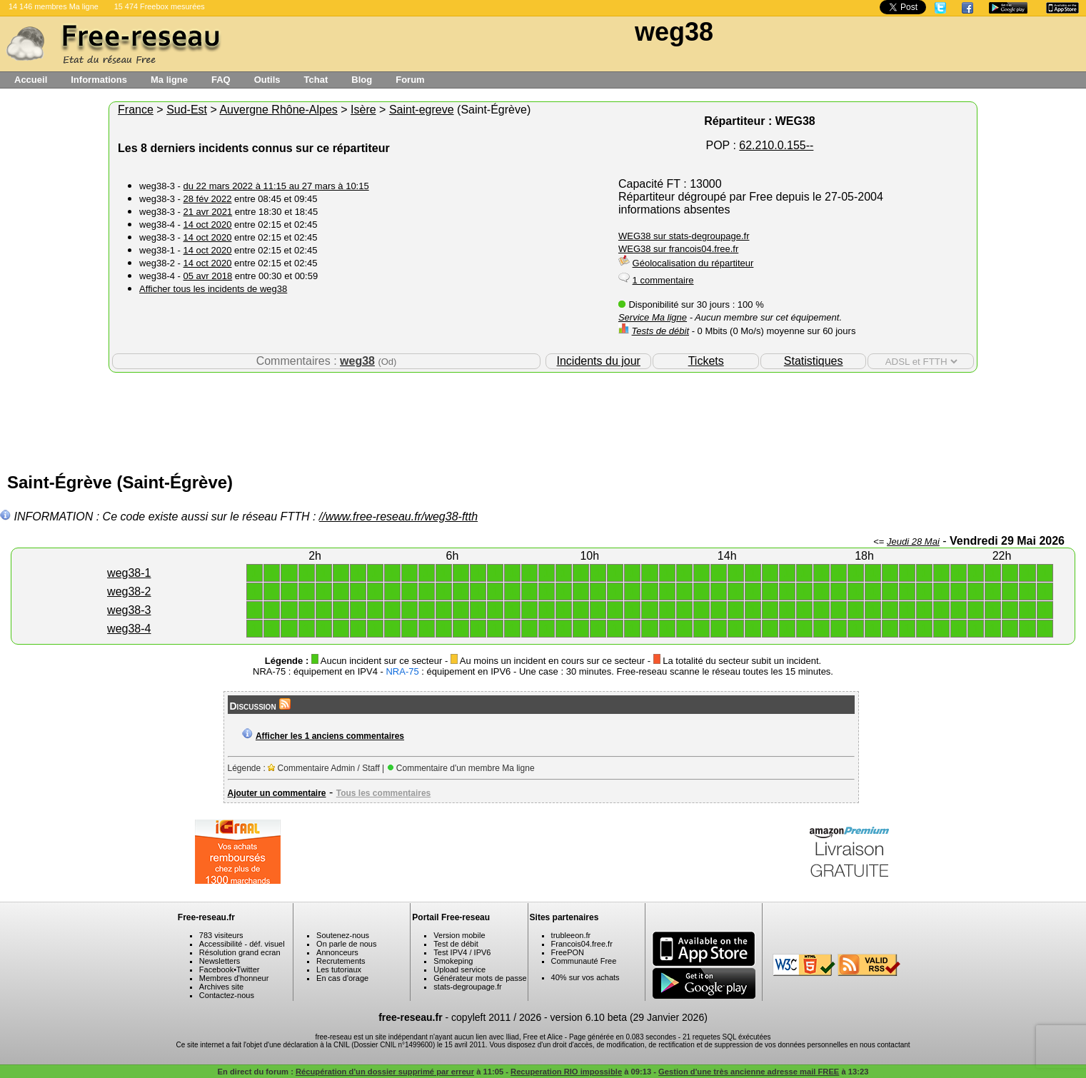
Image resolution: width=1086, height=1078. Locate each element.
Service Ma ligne (652, 317)
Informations (99, 79)
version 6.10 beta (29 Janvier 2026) (629, 1017)
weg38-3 (129, 610)
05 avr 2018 (208, 276)
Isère (363, 110)
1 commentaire (663, 280)
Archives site (221, 986)
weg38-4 (129, 629)
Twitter (247, 969)
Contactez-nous (226, 995)
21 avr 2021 (208, 211)
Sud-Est (186, 110)
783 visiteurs (221, 935)
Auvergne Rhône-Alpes (278, 110)
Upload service (459, 969)
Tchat (316, 79)
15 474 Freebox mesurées (159, 6)
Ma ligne (169, 79)
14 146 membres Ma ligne (54, 6)
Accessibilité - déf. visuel (242, 944)
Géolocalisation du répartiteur (693, 263)
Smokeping (453, 961)
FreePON (567, 952)
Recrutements (340, 961)
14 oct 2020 (207, 224)
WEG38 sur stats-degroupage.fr (684, 236)
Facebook (216, 969)
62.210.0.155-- (776, 145)
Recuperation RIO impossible (566, 1071)
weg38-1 (129, 573)
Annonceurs (337, 952)
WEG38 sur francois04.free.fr (678, 248)
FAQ (221, 79)
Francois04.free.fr (582, 944)
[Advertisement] (543, 419)
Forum (410, 79)
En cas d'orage (342, 978)
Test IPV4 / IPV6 (462, 952)
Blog (361, 79)
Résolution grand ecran (240, 952)
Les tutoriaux (338, 969)
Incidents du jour (598, 361)
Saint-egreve (421, 110)
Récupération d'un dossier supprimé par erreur (385, 1071)
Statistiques (813, 361)
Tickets (706, 361)
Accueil (30, 79)
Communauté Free (584, 961)
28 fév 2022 (207, 198)
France (136, 110)
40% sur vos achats (585, 977)
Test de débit (455, 944)
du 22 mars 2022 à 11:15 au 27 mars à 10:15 (276, 186)
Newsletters (219, 961)
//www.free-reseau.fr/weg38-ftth (398, 516)
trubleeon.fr (571, 935)
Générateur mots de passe (479, 978)
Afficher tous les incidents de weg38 (213, 288)
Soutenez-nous (342, 935)
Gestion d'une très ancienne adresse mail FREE (748, 1071)
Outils (267, 79)
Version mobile (459, 935)
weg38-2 (129, 591)
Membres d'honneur (234, 978)
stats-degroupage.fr (467, 986)
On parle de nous (346, 944)
